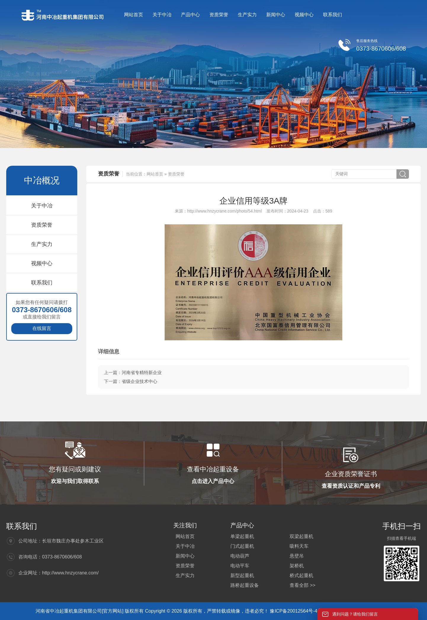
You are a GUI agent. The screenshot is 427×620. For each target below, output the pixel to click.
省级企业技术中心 (139, 381)
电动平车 (239, 565)
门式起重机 (242, 546)
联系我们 (332, 14)
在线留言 (41, 328)
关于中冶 (161, 14)
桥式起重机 (301, 575)
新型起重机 (242, 575)
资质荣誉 (218, 14)
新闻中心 (275, 14)
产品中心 (190, 14)
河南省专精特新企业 (142, 372)
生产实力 (247, 14)
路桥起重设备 (244, 585)
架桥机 (297, 565)
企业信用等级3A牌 (253, 200)
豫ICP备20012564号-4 (294, 610)
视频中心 (304, 14)
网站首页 (133, 14)
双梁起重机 (301, 536)
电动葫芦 (239, 555)
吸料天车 (299, 546)
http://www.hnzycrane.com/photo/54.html (224, 211)
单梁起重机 (242, 536)
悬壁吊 (297, 555)
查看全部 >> (302, 585)
